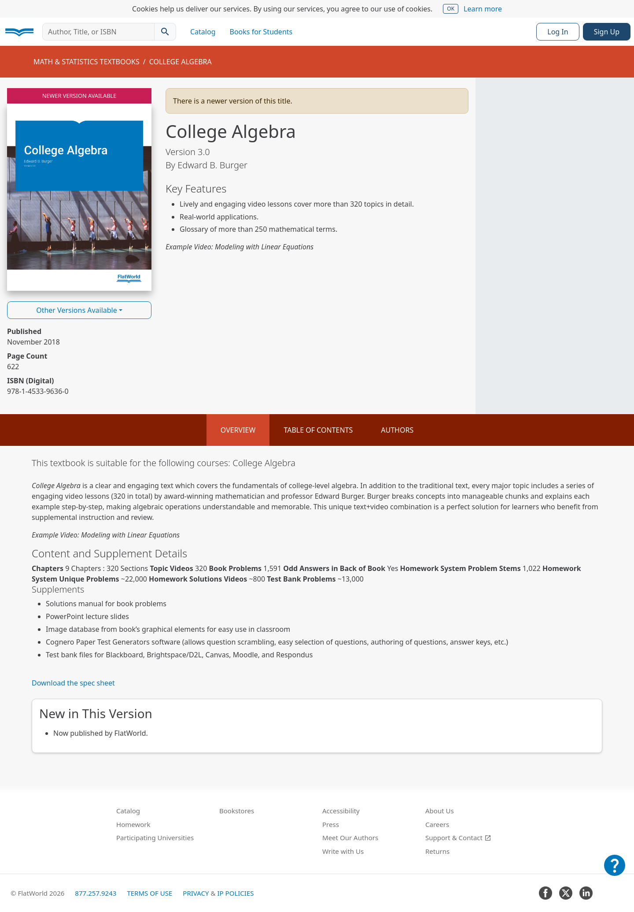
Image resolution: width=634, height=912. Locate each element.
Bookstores (236, 810)
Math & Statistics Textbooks (86, 62)
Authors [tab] (397, 430)
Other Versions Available (76, 310)
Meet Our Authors (350, 837)
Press (330, 824)
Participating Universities (155, 837)
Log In (557, 32)
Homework (133, 824)
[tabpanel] (317, 604)
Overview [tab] (238, 430)
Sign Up (606, 32)
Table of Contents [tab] (318, 430)
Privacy (196, 893)
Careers (437, 824)
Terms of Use (149, 893)
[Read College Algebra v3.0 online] (79, 189)
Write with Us (343, 851)
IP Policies (235, 893)
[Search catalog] (165, 32)
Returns (437, 851)
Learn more (483, 9)
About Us (439, 810)
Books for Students (261, 32)
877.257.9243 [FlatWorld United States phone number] (95, 893)
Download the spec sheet (73, 683)
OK (450, 8)
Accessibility (341, 810)
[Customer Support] (614, 871)
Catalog (203, 32)
